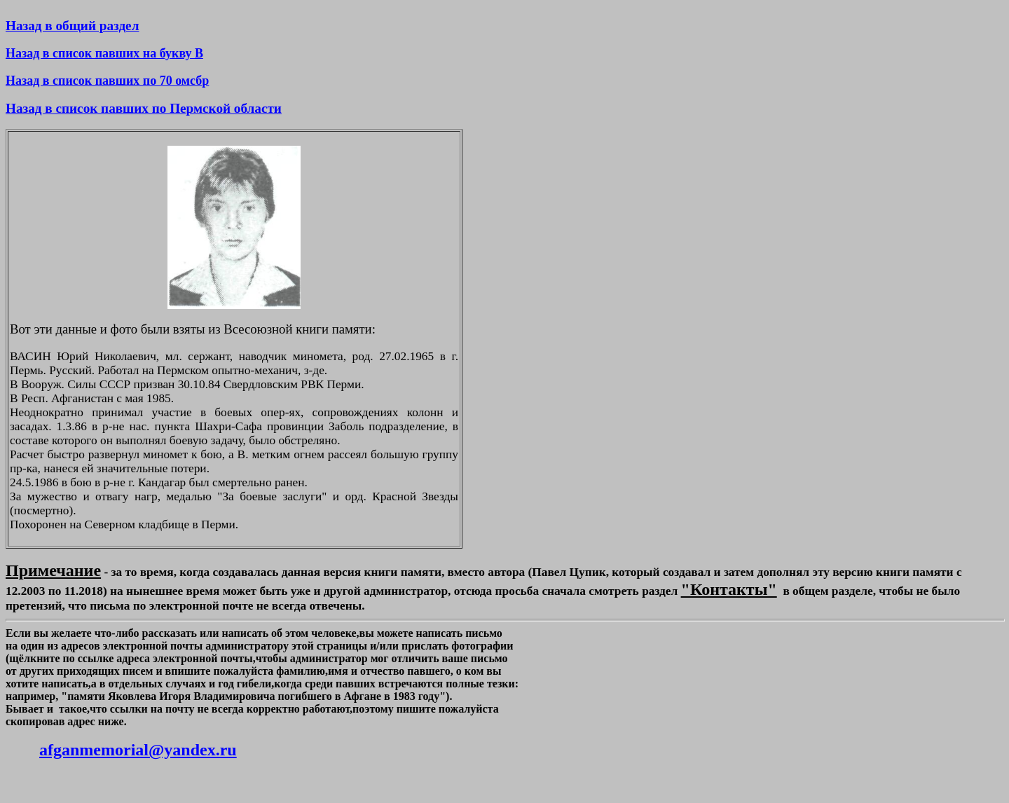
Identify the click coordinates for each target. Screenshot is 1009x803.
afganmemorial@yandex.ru (138, 750)
